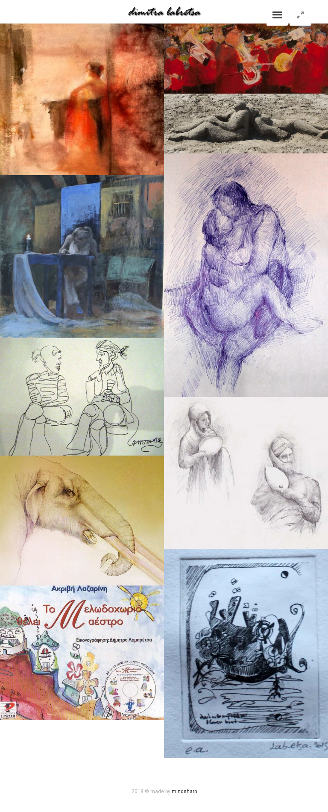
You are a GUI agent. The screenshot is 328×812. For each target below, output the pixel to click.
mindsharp (184, 791)
